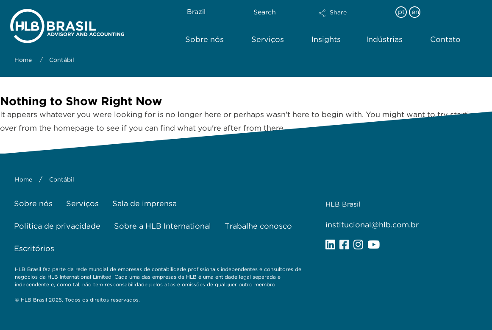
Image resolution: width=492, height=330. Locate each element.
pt (401, 12)
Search (264, 12)
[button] (352, 18)
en (415, 12)
